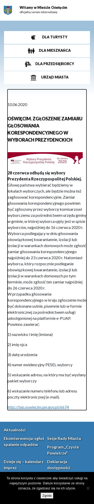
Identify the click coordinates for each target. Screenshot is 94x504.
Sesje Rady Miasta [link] (64, 438)
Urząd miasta (54, 77)
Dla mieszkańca (54, 50)
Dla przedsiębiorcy (54, 64)
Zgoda (47, 495)
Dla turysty (54, 37)
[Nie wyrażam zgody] (87, 488)
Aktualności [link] (15, 429)
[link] (8, 10)
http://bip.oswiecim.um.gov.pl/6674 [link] (38, 407)
